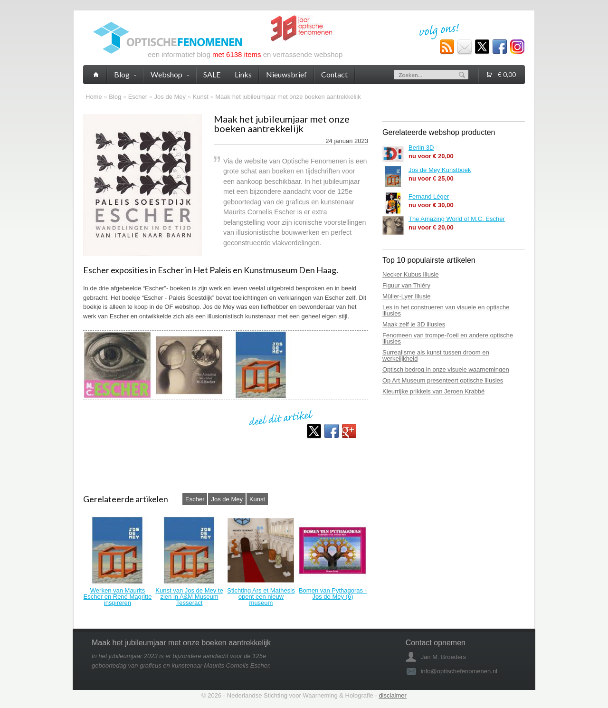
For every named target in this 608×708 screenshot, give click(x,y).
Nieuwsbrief (286, 74)
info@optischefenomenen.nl (459, 671)
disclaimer (393, 695)
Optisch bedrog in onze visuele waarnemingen (445, 369)
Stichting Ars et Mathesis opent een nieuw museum (260, 596)
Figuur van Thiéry (406, 285)
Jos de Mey (170, 96)
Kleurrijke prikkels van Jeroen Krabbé (433, 391)
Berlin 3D (421, 147)
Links (243, 74)
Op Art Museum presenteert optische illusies (442, 380)
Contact (334, 74)
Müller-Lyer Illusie (406, 296)
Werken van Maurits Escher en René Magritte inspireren (118, 596)
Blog (115, 96)
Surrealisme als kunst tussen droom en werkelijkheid (435, 355)
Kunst (201, 96)
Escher (137, 96)
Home (94, 96)
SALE (211, 74)
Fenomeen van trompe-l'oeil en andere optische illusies (447, 338)
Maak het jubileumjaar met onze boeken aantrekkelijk (288, 96)
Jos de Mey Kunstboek (439, 169)
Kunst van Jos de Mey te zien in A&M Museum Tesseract (189, 596)
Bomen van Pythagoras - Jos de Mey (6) (333, 593)
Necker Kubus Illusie (410, 274)
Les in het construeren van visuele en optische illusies (445, 310)
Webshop (170, 74)
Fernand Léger (428, 196)
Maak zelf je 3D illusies (413, 324)
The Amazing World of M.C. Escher (456, 218)
